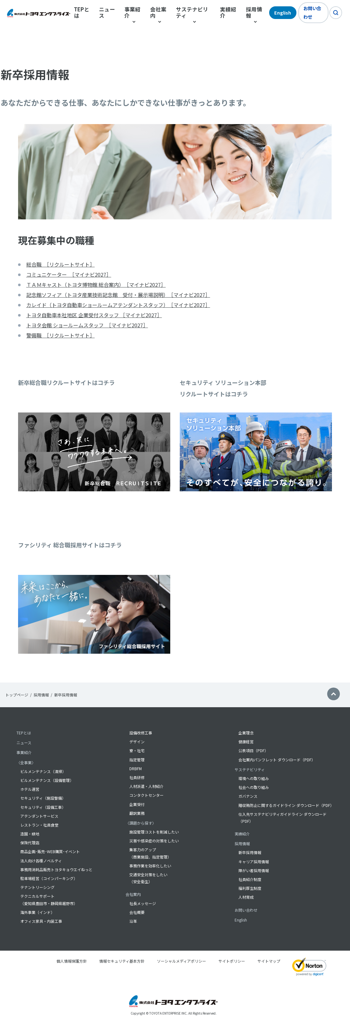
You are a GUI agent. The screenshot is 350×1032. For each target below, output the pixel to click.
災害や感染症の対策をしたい (154, 841)
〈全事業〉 (26, 762)
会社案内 (133, 894)
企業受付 (137, 804)
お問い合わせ (312, 12)
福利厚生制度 (249, 888)
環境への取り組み (253, 778)
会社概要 (137, 912)
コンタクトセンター (146, 795)
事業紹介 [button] (132, 12)
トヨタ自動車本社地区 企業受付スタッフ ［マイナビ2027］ (94, 315)
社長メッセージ (142, 903)
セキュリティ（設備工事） (43, 807)
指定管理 (137, 759)
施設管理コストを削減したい (154, 831)
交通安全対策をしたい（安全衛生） (148, 878)
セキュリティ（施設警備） (43, 798)
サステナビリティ (250, 769)
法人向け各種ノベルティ (41, 860)
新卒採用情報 (249, 852)
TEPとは (81, 12)
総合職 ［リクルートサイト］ (60, 264)
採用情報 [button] (254, 12)
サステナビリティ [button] (192, 12)
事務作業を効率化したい (150, 865)
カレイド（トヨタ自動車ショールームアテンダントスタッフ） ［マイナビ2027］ (118, 305)
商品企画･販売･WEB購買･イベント (50, 851)
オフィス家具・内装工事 (41, 921)
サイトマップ (268, 961)
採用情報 (41, 694)
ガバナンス (247, 796)
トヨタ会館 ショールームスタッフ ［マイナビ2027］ (87, 325)
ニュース (107, 12)
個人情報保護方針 (71, 961)
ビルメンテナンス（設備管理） (47, 780)
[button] (333, 695)
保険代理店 (29, 843)
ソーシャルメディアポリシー (181, 961)
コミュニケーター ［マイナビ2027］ (68, 274)
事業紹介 (24, 752)
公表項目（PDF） (253, 750)
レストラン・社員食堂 (39, 824)
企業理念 (246, 732)
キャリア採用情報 (253, 861)
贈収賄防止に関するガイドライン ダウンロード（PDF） (286, 805)
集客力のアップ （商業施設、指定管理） (150, 853)
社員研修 (137, 777)
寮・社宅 (137, 750)
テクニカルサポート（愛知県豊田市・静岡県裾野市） (48, 900)
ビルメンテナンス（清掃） (43, 771)
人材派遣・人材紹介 (146, 786)
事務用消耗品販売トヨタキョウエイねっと (56, 869)
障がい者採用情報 (253, 870)
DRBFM (135, 768)
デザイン (137, 742)
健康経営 (246, 742)
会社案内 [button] (158, 12)
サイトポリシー (231, 961)
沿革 (133, 921)
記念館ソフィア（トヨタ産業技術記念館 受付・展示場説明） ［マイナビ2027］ (118, 295)
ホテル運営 (29, 789)
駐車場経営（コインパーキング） (48, 878)
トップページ (16, 694)
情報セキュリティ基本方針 (122, 961)
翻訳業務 (137, 813)
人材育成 (246, 897)
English (282, 12)
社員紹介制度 (249, 879)
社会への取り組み (253, 787)
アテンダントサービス (39, 816)
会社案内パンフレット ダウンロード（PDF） (276, 759)
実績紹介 (228, 12)
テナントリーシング (37, 887)
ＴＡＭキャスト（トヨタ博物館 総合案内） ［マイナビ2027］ (96, 284)
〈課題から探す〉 (141, 823)
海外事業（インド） (37, 912)
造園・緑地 (29, 833)
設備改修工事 (140, 732)
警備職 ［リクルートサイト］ (60, 335)
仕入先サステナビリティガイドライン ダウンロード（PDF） (282, 817)
